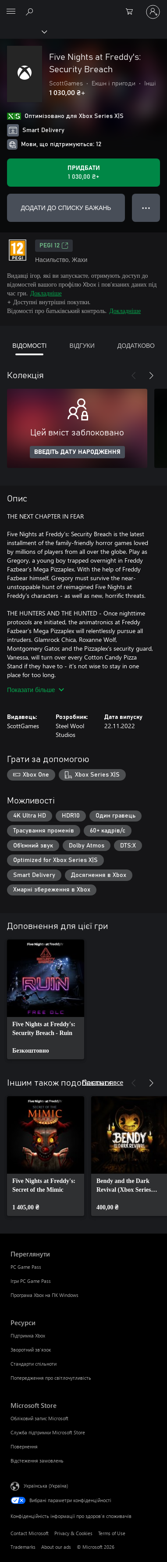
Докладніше (46, 293)
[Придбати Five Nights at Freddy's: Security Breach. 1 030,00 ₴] (83, 172)
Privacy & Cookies (73, 1533)
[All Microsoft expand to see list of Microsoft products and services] (10, 11)
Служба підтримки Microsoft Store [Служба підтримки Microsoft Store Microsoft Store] (48, 1432)
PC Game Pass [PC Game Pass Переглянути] (26, 1267)
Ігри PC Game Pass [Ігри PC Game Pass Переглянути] (31, 1281)
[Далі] (151, 375)
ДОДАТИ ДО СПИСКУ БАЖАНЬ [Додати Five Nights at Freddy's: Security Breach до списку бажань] (66, 207)
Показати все (102, 1082)
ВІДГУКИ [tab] (81, 345)
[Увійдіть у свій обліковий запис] (152, 11)
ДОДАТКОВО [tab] (136, 345)
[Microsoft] (83, 6)
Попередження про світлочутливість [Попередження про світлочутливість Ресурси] (51, 1378)
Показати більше (35, 689)
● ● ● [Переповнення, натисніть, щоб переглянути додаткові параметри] (146, 207)
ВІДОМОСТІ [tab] (29, 345)
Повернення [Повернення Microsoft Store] (24, 1446)
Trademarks (23, 1547)
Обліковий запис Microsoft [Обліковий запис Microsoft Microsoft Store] (39, 1418)
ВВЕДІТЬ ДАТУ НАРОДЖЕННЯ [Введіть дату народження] (77, 452)
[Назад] (133, 375)
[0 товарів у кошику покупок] (131, 11)
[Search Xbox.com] (30, 11)
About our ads (56, 1547)
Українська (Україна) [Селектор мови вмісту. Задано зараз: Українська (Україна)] (46, 1485)
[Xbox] (23, 31)
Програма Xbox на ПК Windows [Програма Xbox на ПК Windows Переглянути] (44, 1295)
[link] (45, 999)
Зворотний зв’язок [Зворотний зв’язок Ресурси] (31, 1349)
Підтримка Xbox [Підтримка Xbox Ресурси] (28, 1335)
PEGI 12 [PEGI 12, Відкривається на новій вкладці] (53, 245)
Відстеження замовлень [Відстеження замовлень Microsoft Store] (37, 1460)
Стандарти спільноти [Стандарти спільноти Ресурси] (34, 1364)
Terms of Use (111, 1533)
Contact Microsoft (30, 1533)
